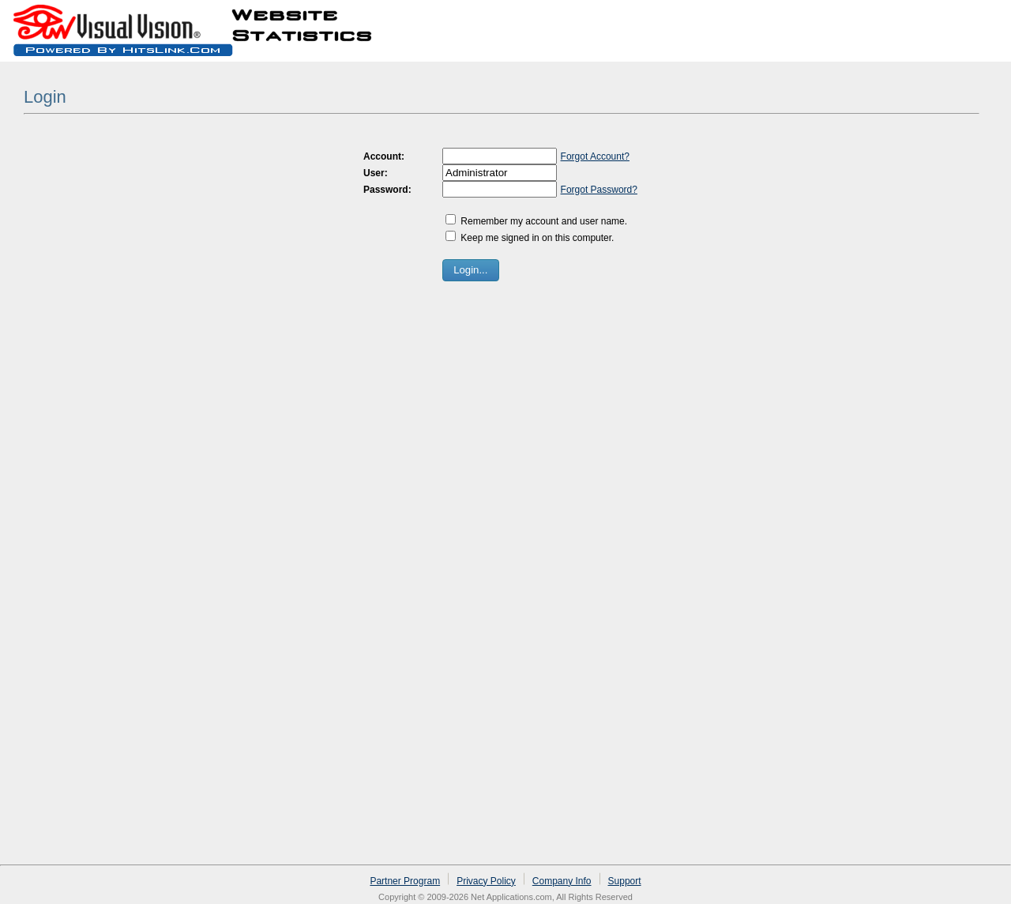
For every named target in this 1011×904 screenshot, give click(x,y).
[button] (470, 270)
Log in (981, 18)
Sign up (929, 18)
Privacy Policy (486, 881)
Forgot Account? (595, 156)
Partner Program (405, 881)
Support (624, 881)
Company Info (562, 881)
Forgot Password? (599, 189)
